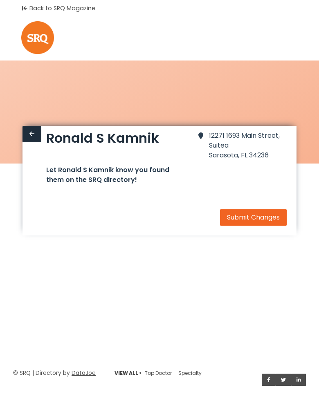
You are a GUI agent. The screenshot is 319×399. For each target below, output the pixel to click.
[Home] (37, 37)
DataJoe (84, 373)
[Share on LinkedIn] (298, 380)
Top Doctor (158, 373)
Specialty (190, 373)
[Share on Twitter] (283, 380)
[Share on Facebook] (269, 380)
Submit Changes (253, 217)
